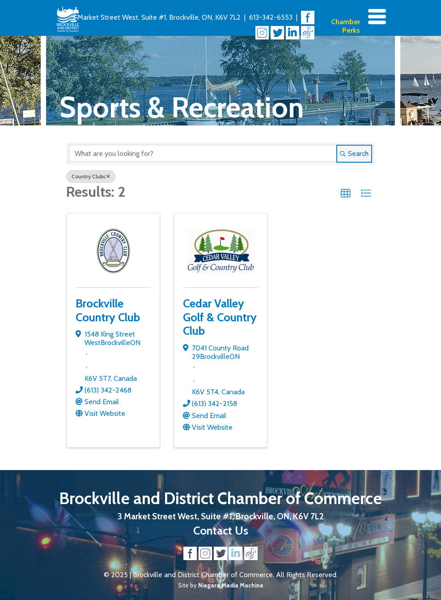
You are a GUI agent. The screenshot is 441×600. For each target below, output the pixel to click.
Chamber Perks (345, 26)
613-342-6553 (271, 17)
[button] (346, 194)
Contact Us (220, 530)
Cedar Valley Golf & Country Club (220, 316)
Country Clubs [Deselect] (91, 176)
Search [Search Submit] (354, 153)
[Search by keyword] (203, 153)
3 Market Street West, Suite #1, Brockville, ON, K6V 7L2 (156, 17)
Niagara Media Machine (230, 585)
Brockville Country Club (108, 310)
